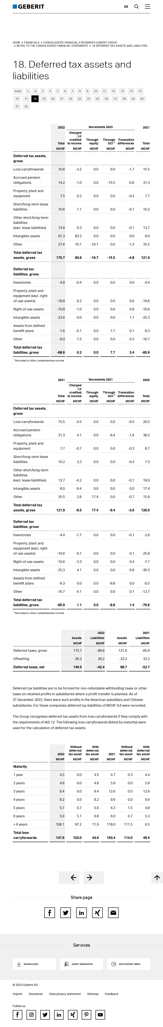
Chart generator (82, 964)
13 (122, 91)
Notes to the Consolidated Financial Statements (52, 45)
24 (88, 98)
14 (131, 91)
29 (133, 98)
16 (17, 98)
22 (70, 98)
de (126, 6)
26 (106, 98)
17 (26, 98)
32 (26, 106)
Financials (31, 42)
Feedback (111, 994)
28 (124, 98)
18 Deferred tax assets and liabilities (120, 45)
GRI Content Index (129, 964)
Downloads (31, 964)
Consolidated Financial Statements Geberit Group (80, 42)
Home (16, 42)
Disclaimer (36, 994)
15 (140, 91)
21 (61, 98)
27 (115, 98)
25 (97, 98)
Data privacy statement (65, 994)
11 (104, 91)
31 (17, 106)
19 (43, 98)
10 (95, 91)
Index (18, 91)
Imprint (17, 994)
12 (113, 91)
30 (142, 98)
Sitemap (92, 994)
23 (79, 98)
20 (52, 98)
